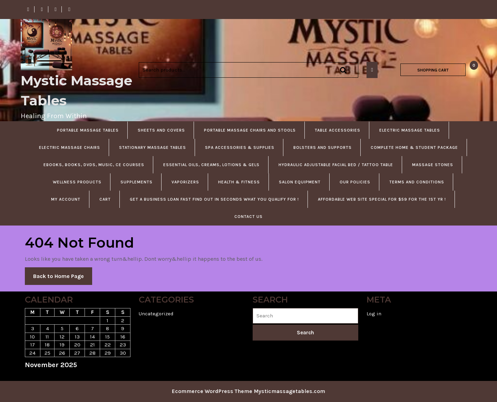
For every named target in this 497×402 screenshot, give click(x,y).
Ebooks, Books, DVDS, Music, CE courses (93, 164)
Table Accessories (337, 130)
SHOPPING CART (433, 70)
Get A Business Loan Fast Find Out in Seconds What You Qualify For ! (214, 199)
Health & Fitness (239, 182)
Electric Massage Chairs (69, 147)
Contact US (248, 216)
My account (65, 199)
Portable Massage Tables (88, 130)
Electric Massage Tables (409, 130)
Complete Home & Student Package (414, 147)
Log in (374, 313)
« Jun (31, 377)
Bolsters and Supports (322, 147)
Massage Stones (432, 164)
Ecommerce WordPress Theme (212, 391)
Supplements (136, 182)
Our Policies (355, 182)
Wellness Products (77, 182)
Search (343, 70)
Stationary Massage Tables (152, 147)
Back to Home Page (62, 278)
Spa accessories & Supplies (239, 147)
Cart (105, 199)
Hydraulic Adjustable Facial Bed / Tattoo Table (336, 164)
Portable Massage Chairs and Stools (250, 130)
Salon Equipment (300, 182)
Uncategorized (156, 313)
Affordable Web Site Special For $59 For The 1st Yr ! (382, 199)
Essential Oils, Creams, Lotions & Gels (211, 164)
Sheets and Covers (161, 130)
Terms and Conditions (416, 182)
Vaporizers (185, 182)
